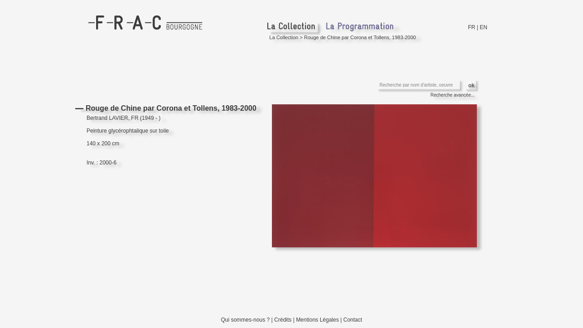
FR (472, 27)
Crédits (283, 320)
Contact (352, 320)
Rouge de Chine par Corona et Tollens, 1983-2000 (360, 37)
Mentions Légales (317, 320)
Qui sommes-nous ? (245, 320)
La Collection (283, 37)
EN (483, 27)
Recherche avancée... (452, 94)
